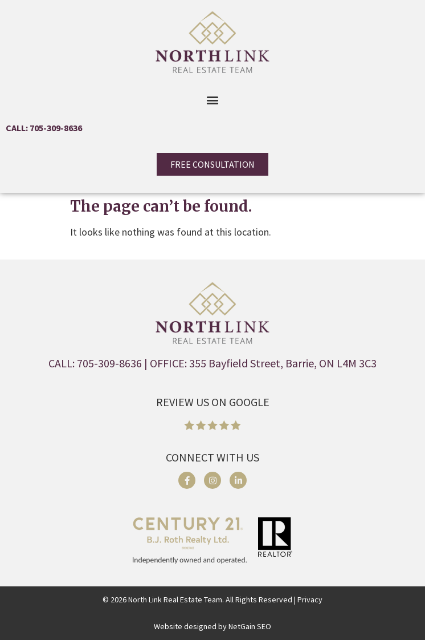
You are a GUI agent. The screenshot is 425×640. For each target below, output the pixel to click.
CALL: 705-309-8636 (44, 127)
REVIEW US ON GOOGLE (212, 402)
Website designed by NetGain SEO (212, 626)
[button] (212, 99)
